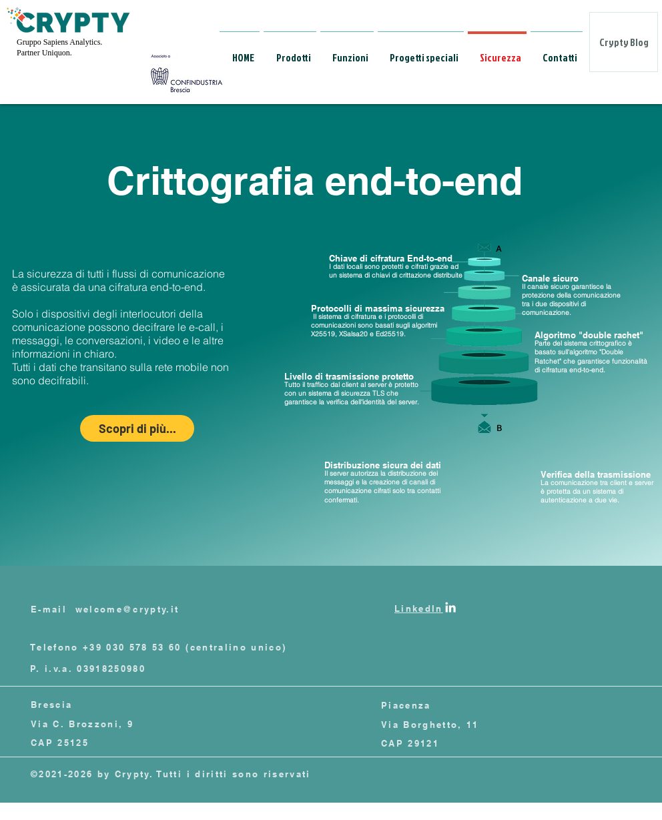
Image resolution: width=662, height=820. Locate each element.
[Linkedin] (450, 607)
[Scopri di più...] (137, 428)
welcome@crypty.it (127, 609)
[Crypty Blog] (623, 42)
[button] (290, 51)
